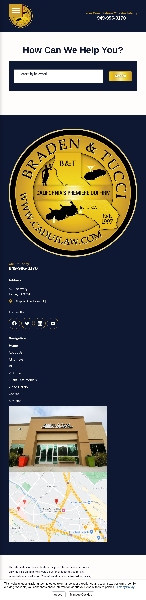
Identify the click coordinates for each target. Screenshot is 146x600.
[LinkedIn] (40, 323)
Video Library (18, 387)
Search (120, 76)
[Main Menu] (16, 10)
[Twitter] (27, 323)
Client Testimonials (23, 380)
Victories (15, 373)
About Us (15, 352)
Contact (15, 394)
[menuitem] (73, 345)
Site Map (15, 401)
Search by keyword (33, 74)
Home (13, 345)
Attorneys (16, 359)
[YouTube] (52, 323)
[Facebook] (14, 323)
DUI (11, 366)
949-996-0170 (111, 17)
